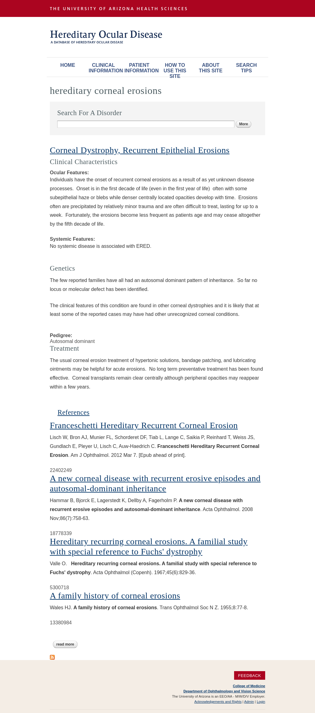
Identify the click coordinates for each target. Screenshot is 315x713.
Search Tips (246, 67)
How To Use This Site (175, 69)
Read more (67, 644)
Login (261, 701)
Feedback (249, 675)
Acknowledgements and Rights (218, 701)
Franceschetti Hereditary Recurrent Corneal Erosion (144, 425)
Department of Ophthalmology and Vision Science (224, 691)
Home (67, 65)
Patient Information (140, 67)
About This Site (210, 67)
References (74, 412)
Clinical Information (105, 67)
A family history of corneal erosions (115, 595)
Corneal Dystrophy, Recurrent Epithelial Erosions (139, 150)
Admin (249, 701)
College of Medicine (249, 686)
